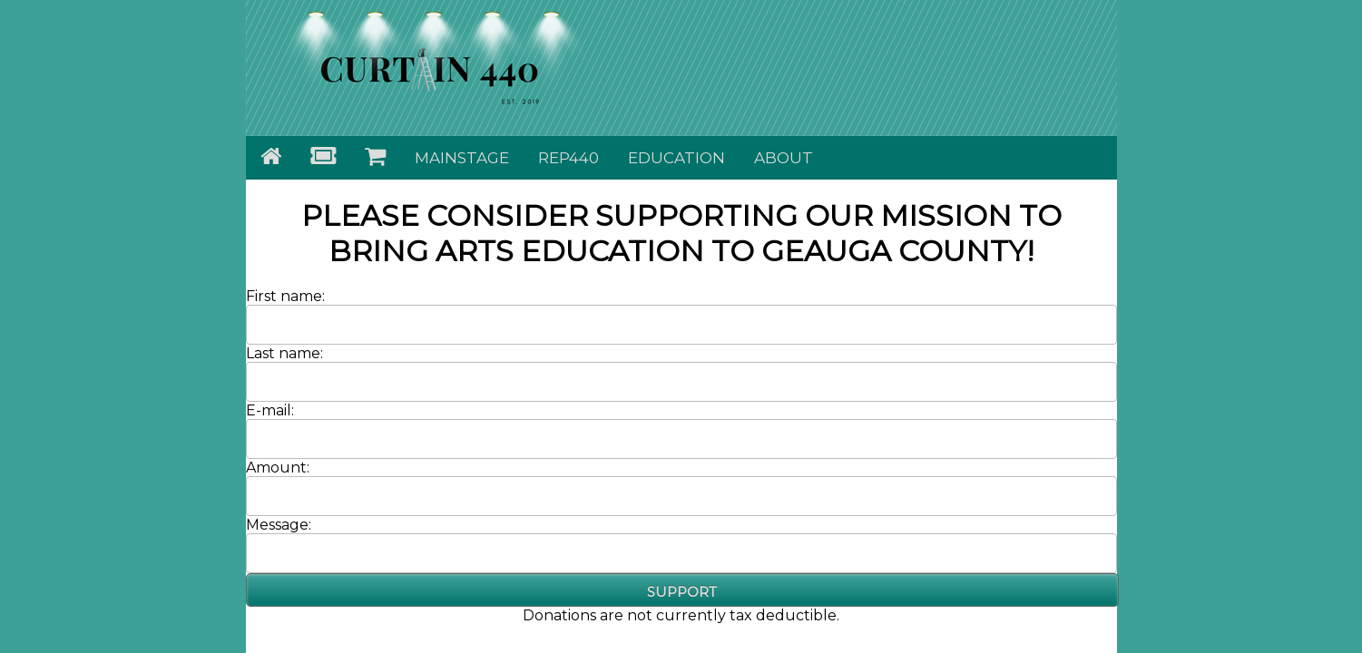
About (783, 158)
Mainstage (462, 158)
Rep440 (568, 158)
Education (676, 158)
